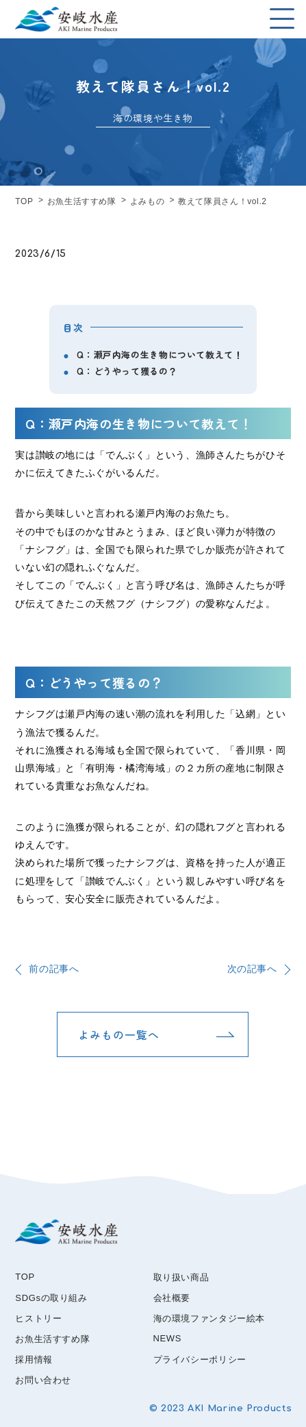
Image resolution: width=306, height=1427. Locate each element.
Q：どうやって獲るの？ (127, 370)
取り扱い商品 (181, 1277)
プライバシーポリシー (199, 1359)
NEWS (167, 1338)
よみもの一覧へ (119, 1034)
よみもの (147, 201)
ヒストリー (38, 1318)
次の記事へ (252, 968)
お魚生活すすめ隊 (81, 201)
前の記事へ (54, 968)
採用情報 (34, 1359)
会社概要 (172, 1298)
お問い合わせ (43, 1380)
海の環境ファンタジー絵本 (209, 1318)
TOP (24, 201)
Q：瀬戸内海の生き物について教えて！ (159, 354)
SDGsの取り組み (51, 1298)
